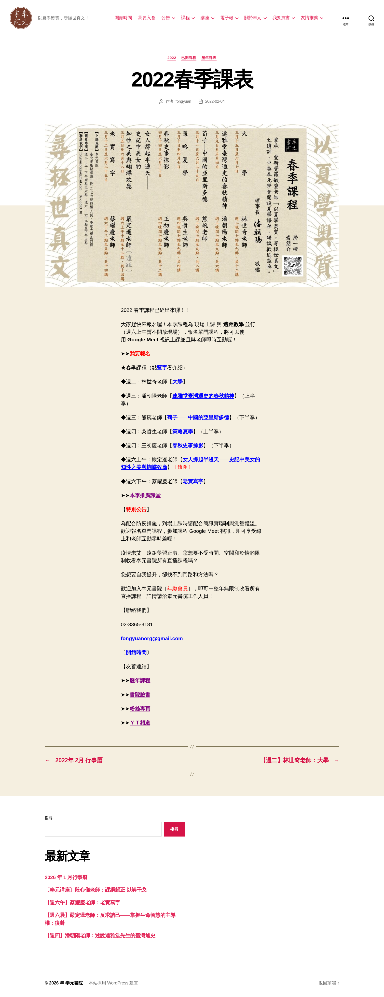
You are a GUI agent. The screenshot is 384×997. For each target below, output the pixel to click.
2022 (171, 58)
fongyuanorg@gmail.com (152, 638)
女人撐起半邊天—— (206, 459)
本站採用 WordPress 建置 (113, 983)
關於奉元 (252, 17)
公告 (165, 17)
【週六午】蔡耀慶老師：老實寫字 (82, 902)
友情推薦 (309, 17)
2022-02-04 (215, 101)
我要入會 (146, 17)
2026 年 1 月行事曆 (66, 877)
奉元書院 (74, 983)
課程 (185, 17)
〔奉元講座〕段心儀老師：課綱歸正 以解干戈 (96, 890)
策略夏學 (182, 431)
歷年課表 (209, 58)
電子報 (226, 17)
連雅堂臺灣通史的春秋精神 (203, 396)
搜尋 (48, 818)
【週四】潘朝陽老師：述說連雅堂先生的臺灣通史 (100, 935)
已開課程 (188, 58)
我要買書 (281, 17)
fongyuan (183, 101)
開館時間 (123, 17)
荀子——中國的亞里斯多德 (198, 417)
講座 (205, 17)
